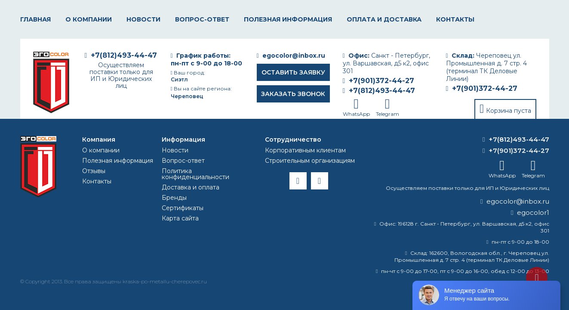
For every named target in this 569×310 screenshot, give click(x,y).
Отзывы (93, 171)
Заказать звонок (293, 94)
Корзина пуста (508, 111)
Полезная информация (288, 19)
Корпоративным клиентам (305, 150)
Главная (35, 19)
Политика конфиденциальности (195, 174)
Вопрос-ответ (202, 19)
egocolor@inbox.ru (293, 55)
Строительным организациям (310, 160)
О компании (88, 19)
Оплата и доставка (384, 19)
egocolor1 (533, 212)
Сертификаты (182, 208)
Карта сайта (180, 218)
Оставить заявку (293, 72)
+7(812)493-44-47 (382, 91)
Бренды (174, 198)
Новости (143, 19)
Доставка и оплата (190, 187)
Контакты (455, 19)
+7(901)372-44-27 (484, 88)
